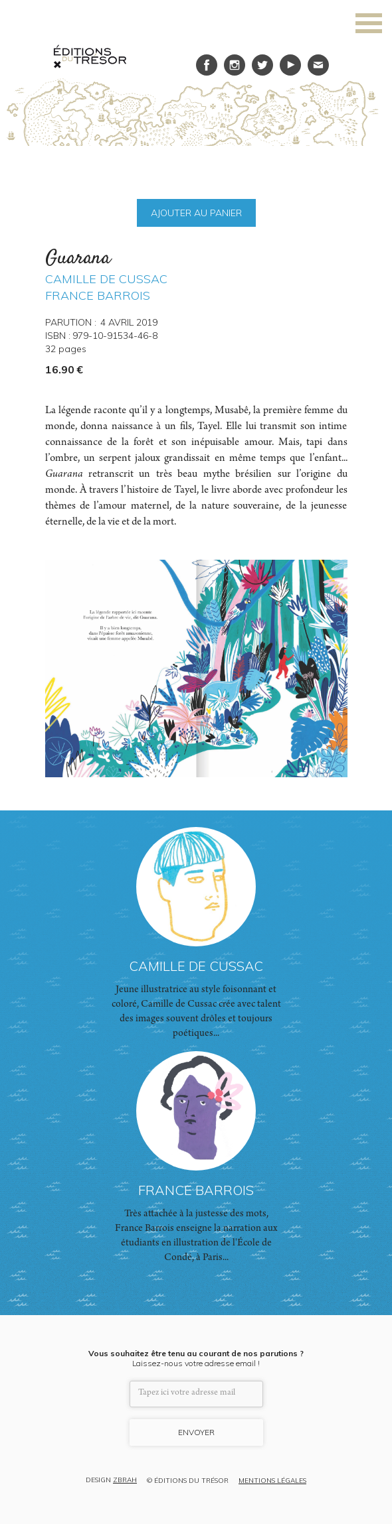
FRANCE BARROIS (97, 295)
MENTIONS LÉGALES (272, 1481)
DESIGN (111, 1480)
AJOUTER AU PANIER (196, 213)
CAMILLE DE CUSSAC (106, 278)
